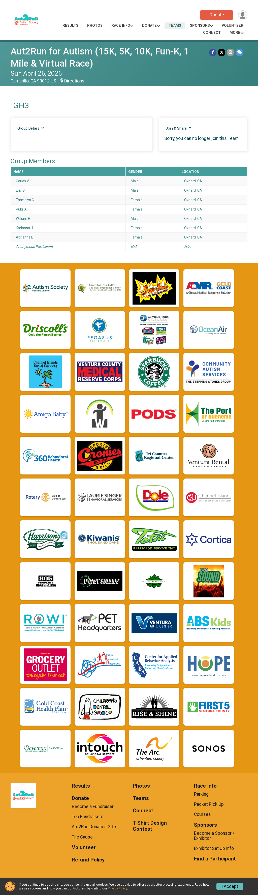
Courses (202, 814)
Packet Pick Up (209, 804)
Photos (95, 25)
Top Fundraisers (88, 816)
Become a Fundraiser (93, 806)
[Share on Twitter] (221, 52)
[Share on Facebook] (212, 52)
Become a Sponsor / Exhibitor (214, 836)
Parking (201, 794)
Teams (175, 25)
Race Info (120, 25)
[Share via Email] (230, 52)
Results (70, 25)
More (235, 33)
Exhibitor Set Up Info (214, 848)
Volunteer (232, 25)
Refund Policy (88, 860)
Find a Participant (215, 859)
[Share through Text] (239, 52)
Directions (74, 80)
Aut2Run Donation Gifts (94, 826)
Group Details (30, 128)
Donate (216, 14)
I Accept (229, 886)
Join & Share (179, 128)
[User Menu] (242, 15)
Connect (212, 33)
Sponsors (200, 25)
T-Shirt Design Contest (150, 826)
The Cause (82, 837)
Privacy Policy (117, 888)
